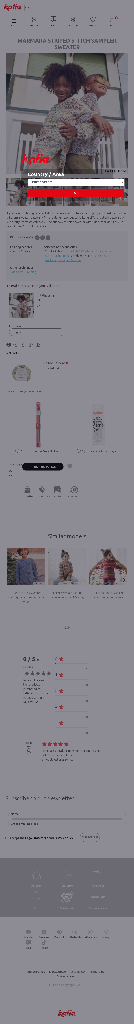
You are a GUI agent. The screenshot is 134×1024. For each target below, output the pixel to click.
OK (76, 192)
